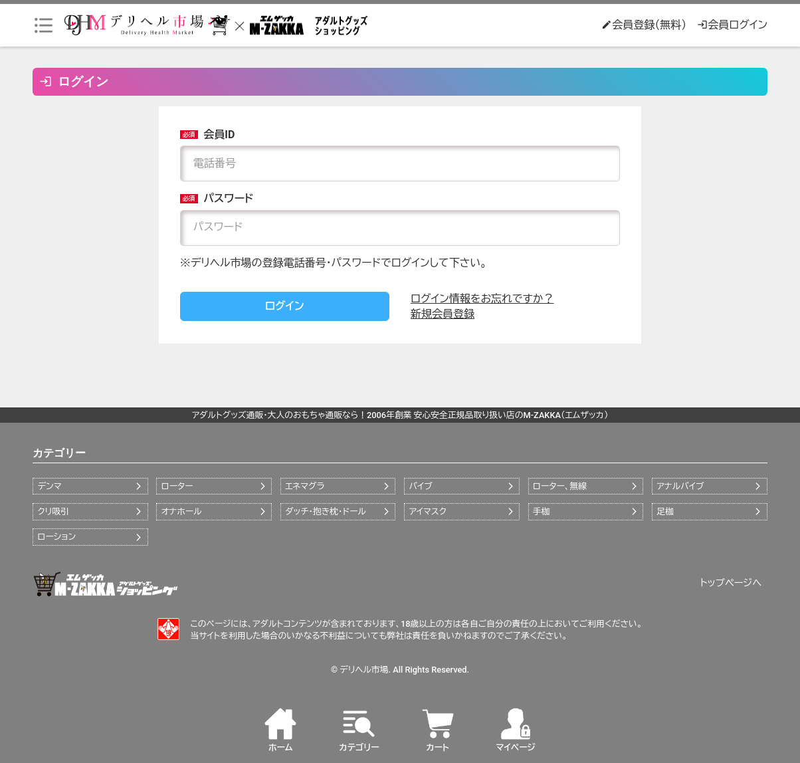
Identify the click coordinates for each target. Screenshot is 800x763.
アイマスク (428, 511)
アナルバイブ (680, 486)
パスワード (217, 198)
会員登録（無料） (643, 25)
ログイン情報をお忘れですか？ (482, 298)
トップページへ (731, 583)
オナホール (181, 511)
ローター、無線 (560, 486)
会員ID (207, 134)
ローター (177, 486)
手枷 (541, 511)
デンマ (49, 486)
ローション (56, 537)
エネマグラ (304, 486)
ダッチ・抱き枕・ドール (325, 511)
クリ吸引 (52, 511)
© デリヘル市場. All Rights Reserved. (400, 670)
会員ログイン (732, 25)
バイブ (421, 486)
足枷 (665, 511)
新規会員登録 (442, 314)
